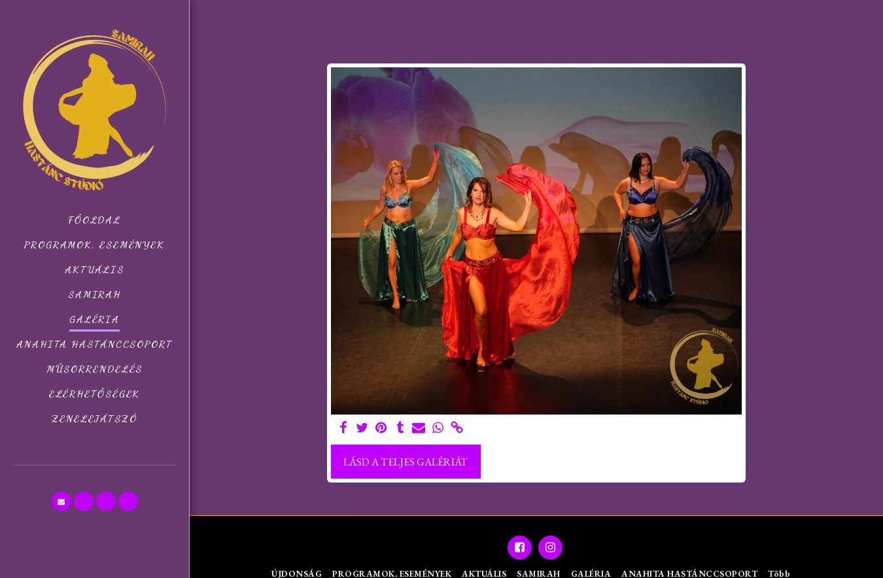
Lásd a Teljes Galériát (405, 461)
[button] (61, 501)
